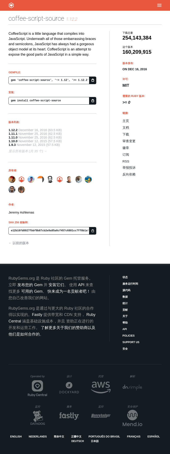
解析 (136, 376)
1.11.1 (13, 133)
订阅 (126, 154)
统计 (125, 303)
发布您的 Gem (29, 285)
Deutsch (77, 441)
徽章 (126, 148)
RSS (126, 161)
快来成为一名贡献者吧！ (68, 291)
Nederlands (38, 436)
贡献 (125, 309)
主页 (126, 121)
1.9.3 (12, 145)
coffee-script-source (36, 18)
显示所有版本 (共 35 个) (25, 151)
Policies (129, 335)
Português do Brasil (104, 436)
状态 (125, 277)
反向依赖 (129, 174)
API (125, 329)
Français (134, 436)
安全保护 (134, 406)
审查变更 (129, 141)
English (16, 436)
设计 (73, 376)
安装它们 (56, 285)
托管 (103, 376)
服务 (73, 406)
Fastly (37, 314)
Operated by (38, 378)
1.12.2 (13, 130)
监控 (41, 406)
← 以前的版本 (18, 243)
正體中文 (76, 436)
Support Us (131, 342)
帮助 (125, 322)
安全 (125, 348)
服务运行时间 (130, 283)
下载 (126, 134)
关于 (125, 316)
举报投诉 (129, 167)
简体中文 (59, 436)
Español (153, 436)
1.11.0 (13, 137)
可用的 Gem (31, 291)
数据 (125, 296)
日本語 (95, 441)
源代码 (126, 290)
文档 (126, 127)
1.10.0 (13, 141)
